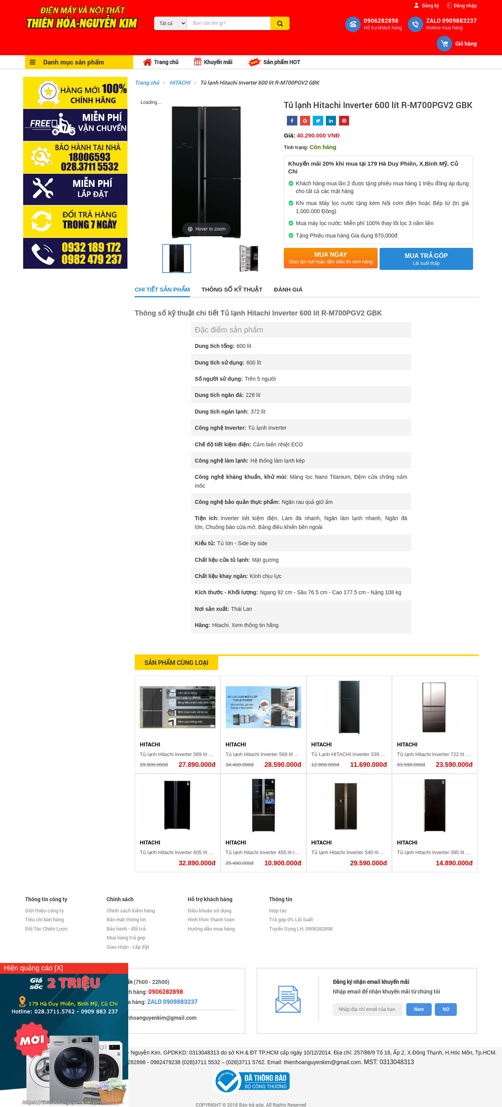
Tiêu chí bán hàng (44, 919)
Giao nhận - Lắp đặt (128, 946)
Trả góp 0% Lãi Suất (291, 919)
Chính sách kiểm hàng (131, 910)
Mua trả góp (426, 259)
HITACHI (180, 82)
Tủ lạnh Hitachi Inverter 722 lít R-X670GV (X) (447, 754)
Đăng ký (430, 5)
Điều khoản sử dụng (209, 910)
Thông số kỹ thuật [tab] (232, 289)
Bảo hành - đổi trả (126, 928)
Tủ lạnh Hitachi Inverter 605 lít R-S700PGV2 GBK (195, 852)
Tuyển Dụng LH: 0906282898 (300, 928)
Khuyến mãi (213, 62)
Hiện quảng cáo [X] (33, 968)
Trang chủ (160, 62)
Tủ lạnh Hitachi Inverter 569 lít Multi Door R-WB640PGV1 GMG (296, 754)
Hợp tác (278, 910)
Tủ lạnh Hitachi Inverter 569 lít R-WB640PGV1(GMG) (199, 754)
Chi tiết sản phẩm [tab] (162, 289)
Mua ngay (330, 258)
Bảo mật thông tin (126, 919)
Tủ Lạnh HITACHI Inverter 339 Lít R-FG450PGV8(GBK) (373, 754)
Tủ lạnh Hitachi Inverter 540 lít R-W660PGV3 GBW (368, 852)
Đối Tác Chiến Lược (46, 928)
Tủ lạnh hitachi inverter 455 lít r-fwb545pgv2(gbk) (280, 852)
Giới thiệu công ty (44, 910)
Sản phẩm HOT (274, 62)
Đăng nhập (465, 5)
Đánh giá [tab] (288, 289)
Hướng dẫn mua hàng (211, 928)
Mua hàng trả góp (126, 937)
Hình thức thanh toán (211, 919)
